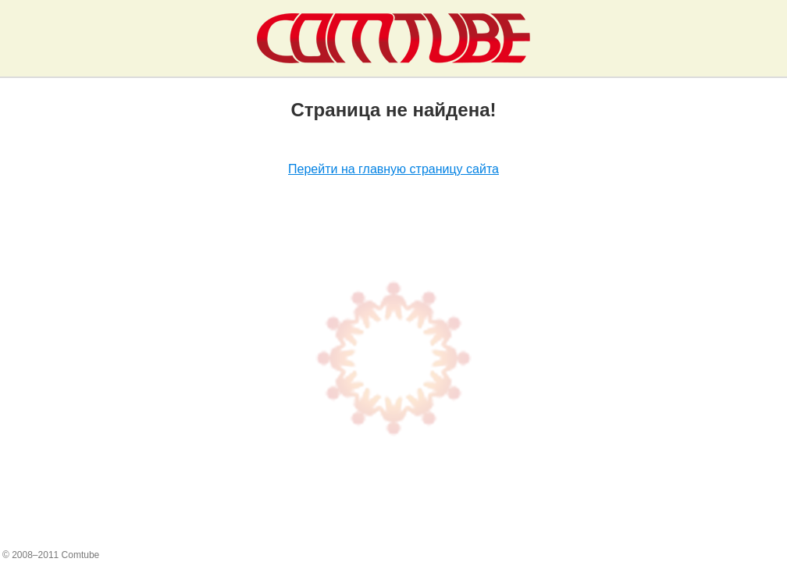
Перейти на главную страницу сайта (393, 169)
